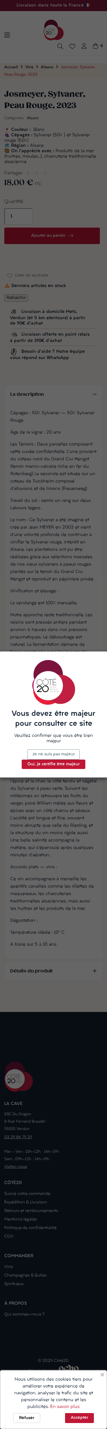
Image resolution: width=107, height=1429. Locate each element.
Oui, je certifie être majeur (53, 764)
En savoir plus (65, 1407)
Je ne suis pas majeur (53, 754)
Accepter (79, 1418)
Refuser (26, 1418)
